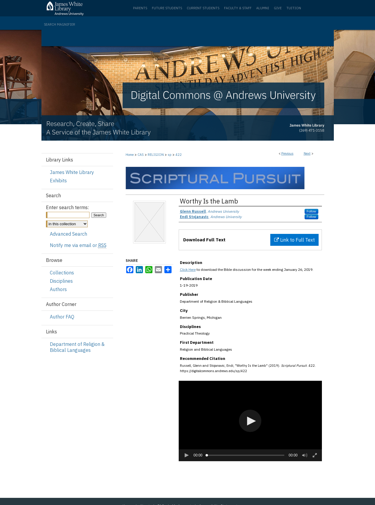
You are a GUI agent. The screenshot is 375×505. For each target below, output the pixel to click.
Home (130, 155)
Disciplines (61, 281)
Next (307, 153)
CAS (141, 155)
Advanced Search (68, 234)
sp (170, 155)
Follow (311, 211)
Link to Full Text (294, 240)
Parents (140, 8)
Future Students (167, 8)
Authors (58, 289)
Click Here (188, 269)
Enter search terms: (67, 207)
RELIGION (156, 155)
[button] (250, 421)
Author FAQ (62, 317)
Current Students (203, 8)
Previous (287, 153)
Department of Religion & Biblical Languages (77, 347)
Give (278, 8)
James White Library (72, 172)
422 (178, 155)
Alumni (262, 8)
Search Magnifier (59, 24)
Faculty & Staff (237, 8)
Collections (62, 273)
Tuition (293, 8)
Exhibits (58, 181)
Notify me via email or (78, 245)
